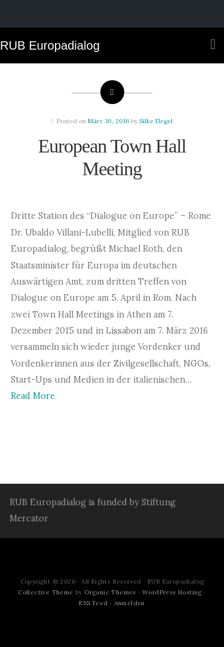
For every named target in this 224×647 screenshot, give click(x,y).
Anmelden (129, 603)
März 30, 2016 (108, 121)
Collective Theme (45, 592)
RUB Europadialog (50, 45)
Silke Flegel (156, 121)
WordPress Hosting (172, 592)
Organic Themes (110, 592)
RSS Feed (93, 603)
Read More (33, 395)
